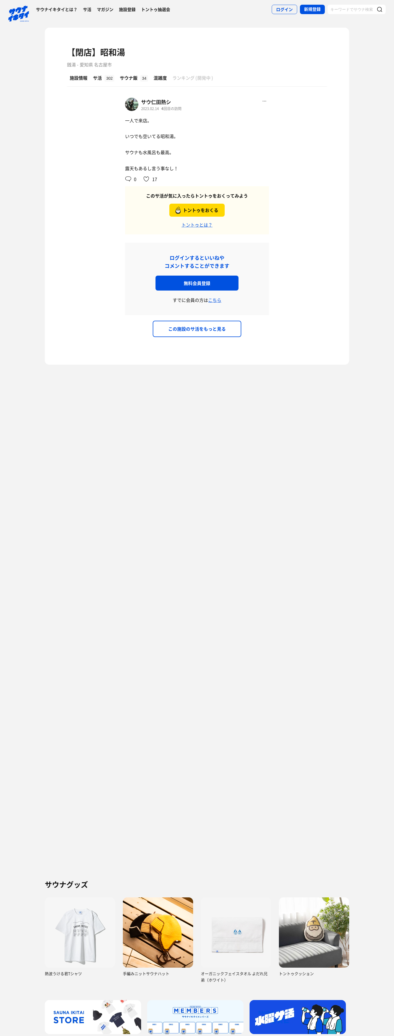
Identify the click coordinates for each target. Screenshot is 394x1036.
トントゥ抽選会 (155, 9)
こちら (214, 300)
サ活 (87, 9)
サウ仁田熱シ (156, 102)
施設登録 (127, 9)
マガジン (105, 9)
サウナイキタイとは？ (56, 9)
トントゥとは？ (197, 224)
